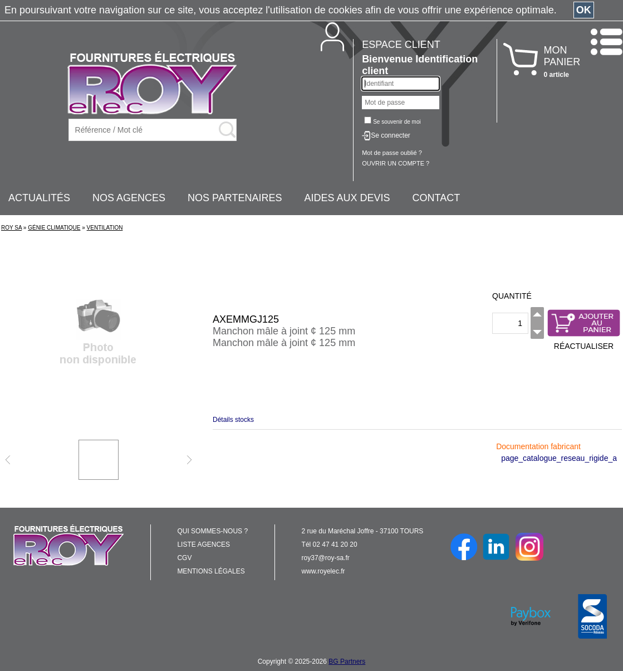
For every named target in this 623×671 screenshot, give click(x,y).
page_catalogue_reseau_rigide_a (559, 458)
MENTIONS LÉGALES (210, 571)
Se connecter (390, 135)
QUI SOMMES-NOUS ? (212, 531)
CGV (184, 558)
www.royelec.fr (323, 571)
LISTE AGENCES (203, 544)
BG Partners (346, 661)
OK (583, 10)
